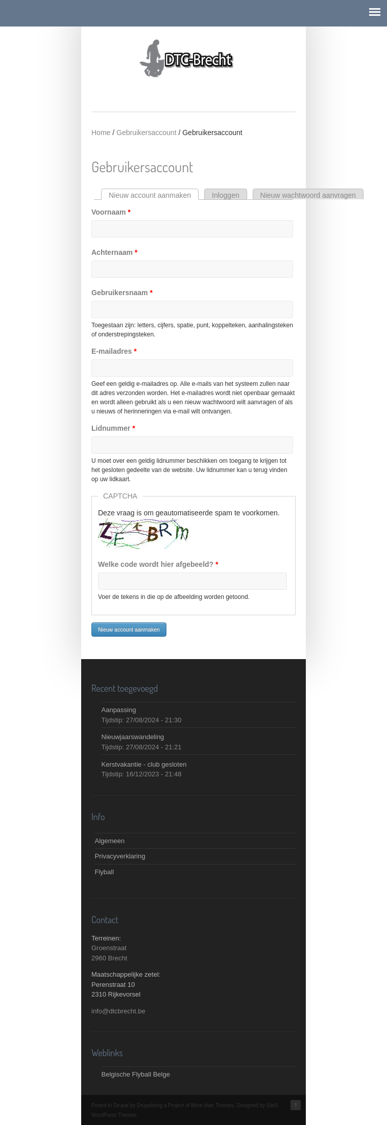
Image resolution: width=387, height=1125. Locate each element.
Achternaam (114, 252)
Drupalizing (149, 1105)
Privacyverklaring (120, 856)
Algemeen (110, 841)
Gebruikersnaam (122, 293)
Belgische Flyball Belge (136, 1074)
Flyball (104, 872)
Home (100, 132)
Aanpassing (119, 710)
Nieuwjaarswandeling (133, 737)
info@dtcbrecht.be (118, 1011)
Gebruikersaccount (146, 132)
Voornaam (111, 212)
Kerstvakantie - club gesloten (144, 764)
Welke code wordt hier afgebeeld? (158, 564)
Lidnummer (113, 428)
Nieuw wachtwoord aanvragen (308, 195)
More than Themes (212, 1105)
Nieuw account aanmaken (154, 195)
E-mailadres (114, 351)
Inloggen (225, 195)
